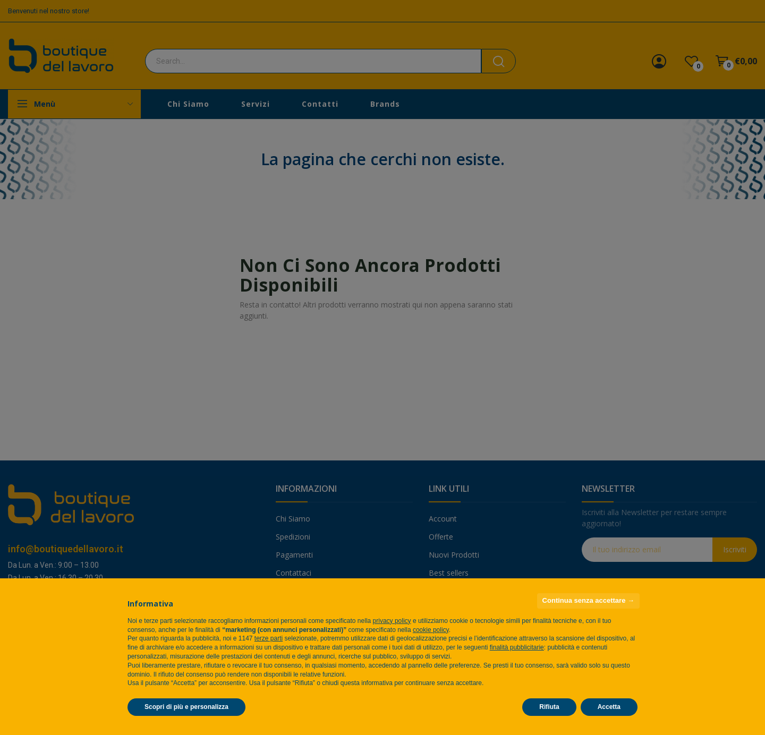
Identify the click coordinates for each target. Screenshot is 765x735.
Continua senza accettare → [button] (588, 600)
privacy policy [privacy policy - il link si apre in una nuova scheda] (392, 621)
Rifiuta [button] (549, 707)
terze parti (268, 638)
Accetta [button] (609, 707)
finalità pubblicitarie (517, 647)
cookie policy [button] (431, 630)
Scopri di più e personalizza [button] (186, 707)
